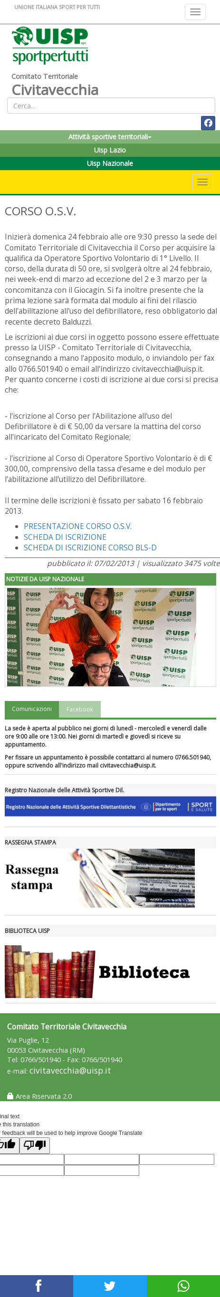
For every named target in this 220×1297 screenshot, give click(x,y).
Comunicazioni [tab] (32, 709)
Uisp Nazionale (110, 163)
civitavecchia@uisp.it (70, 1070)
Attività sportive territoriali (110, 136)
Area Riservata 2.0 (39, 1096)
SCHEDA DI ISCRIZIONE (65, 537)
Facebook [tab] (80, 709)
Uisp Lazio (110, 149)
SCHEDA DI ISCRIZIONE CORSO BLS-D (90, 547)
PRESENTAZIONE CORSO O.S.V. (78, 526)
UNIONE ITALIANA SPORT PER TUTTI (57, 6)
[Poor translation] (34, 1145)
